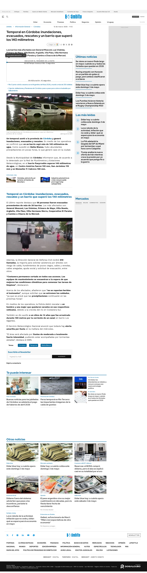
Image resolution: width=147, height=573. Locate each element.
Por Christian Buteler (46, 510)
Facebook (12, 535)
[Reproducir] (39, 59)
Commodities (94, 202)
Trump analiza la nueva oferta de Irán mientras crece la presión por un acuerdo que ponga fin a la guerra (92, 157)
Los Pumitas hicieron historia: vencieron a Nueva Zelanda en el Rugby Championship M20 (90, 103)
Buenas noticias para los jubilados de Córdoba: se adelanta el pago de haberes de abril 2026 (22, 402)
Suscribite (61, 356)
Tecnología (116, 546)
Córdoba (37, 27)
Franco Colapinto (88, 11)
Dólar (35, 22)
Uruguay (110, 22)
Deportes (33, 546)
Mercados (97, 543)
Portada (10, 543)
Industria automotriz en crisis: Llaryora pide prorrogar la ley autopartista (60, 181)
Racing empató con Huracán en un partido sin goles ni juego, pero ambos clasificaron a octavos (90, 75)
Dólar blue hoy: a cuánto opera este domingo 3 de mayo (90, 85)
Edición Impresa (49, 546)
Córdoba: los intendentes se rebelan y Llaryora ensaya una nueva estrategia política (97, 384)
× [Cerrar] (24, 55)
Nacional (10, 546)
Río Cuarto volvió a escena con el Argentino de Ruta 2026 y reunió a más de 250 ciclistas (40, 85)
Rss (126, 546)
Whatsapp (34, 535)
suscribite (136, 16)
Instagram (17, 535)
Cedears (102, 202)
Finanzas (60, 22)
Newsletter (142, 22)
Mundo (22, 546)
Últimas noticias (25, 543)
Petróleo (25, 11)
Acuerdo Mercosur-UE (103, 11)
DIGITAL (51, 557)
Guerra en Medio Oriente (39, 11)
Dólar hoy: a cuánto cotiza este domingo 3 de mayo (90, 94)
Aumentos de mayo (73, 11)
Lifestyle (133, 543)
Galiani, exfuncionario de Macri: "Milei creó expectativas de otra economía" (55, 520)
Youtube (28, 535)
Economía (47, 22)
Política (73, 22)
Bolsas (85, 202)
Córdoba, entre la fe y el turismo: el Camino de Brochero (26, 180)
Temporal (33, 345)
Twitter (7, 535)
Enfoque (16, 11)
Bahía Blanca (46, 345)
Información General (22, 27)
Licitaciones (112, 550)
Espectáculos (100, 546)
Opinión (98, 22)
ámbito (9, 27)
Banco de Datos (81, 543)
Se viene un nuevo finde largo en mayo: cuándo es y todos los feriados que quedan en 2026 (90, 63)
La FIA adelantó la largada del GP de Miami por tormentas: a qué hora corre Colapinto (92, 145)
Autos (87, 546)
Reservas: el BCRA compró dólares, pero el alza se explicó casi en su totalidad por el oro (89, 469)
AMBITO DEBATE (92, 557)
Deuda (116, 11)
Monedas (79, 202)
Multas (99, 550)
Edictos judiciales (83, 550)
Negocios (85, 22)
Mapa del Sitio (12, 550)
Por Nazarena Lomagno (47, 526)
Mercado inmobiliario (57, 11)
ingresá (142, 16)
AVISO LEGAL (66, 550)
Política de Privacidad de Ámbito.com (40, 550)
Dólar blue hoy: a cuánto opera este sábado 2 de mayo (89, 499)
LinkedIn (23, 535)
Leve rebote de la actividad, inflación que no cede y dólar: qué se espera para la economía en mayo (92, 133)
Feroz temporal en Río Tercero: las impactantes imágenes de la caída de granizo (55, 402)
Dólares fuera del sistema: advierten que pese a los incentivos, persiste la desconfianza (18, 502)
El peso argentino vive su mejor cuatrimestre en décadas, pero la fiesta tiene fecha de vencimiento (56, 502)
